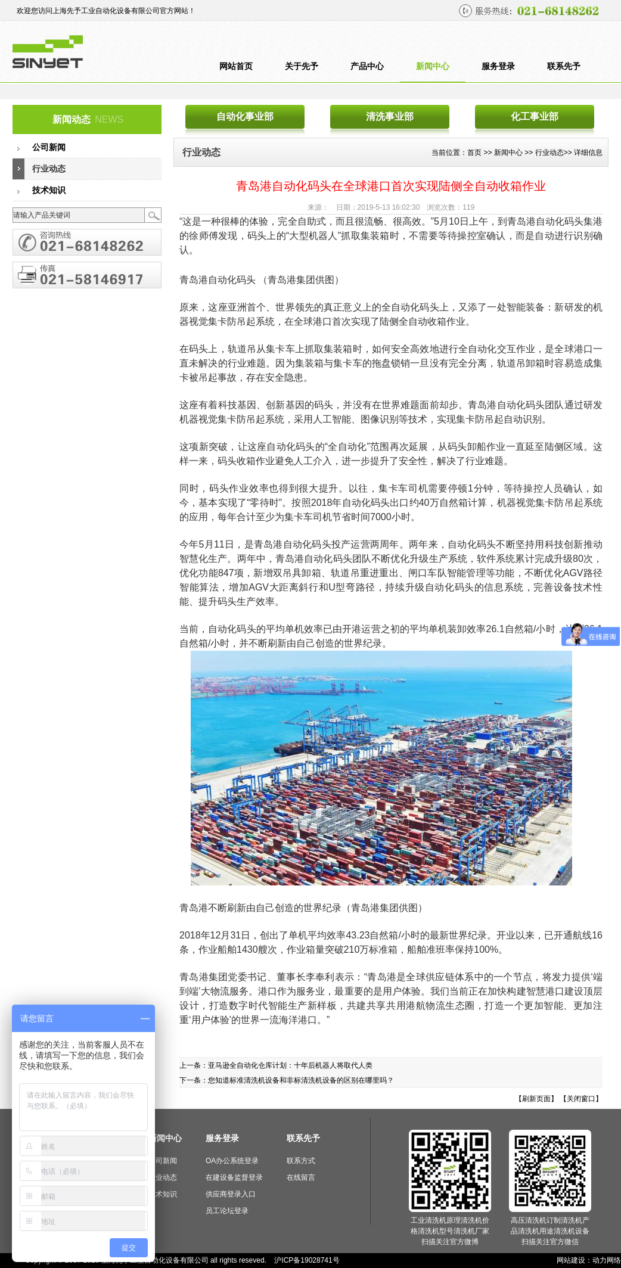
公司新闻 (49, 147)
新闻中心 (432, 66)
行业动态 (49, 168)
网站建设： (574, 1260)
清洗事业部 (390, 116)
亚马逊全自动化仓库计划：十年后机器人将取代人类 (290, 1065)
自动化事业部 (245, 116)
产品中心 (367, 66)
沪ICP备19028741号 (306, 1260)
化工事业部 (534, 116)
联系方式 (301, 1161)
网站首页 (236, 66)
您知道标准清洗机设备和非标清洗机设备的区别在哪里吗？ (301, 1080)
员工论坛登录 (227, 1211)
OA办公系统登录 (232, 1161)
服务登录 (498, 66)
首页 (474, 152)
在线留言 (301, 1177)
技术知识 (49, 190)
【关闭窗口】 (581, 1099)
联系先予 (563, 66)
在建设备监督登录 (234, 1177)
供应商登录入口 (231, 1194)
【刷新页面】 (536, 1099)
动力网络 (606, 1260)
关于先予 (301, 66)
